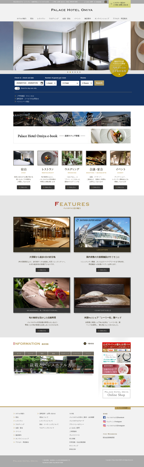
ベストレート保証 (23, 101)
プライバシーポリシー (76, 424)
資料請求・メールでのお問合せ (28, 99)
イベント (77, 18)
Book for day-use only (26, 88)
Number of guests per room (52, 78)
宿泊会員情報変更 (109, 437)
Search (99, 83)
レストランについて (46, 421)
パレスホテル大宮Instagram (115, 426)
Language (98, 1)
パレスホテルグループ (76, 421)
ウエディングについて (46, 428)
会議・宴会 (66, 18)
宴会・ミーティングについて (49, 424)
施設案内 (87, 18)
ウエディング (54, 18)
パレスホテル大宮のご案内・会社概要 (81, 417)
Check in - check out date (24, 78)
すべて (19, 353)
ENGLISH (72, 449)
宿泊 (31, 18)
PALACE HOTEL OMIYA (72, 10)
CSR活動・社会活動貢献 (77, 442)
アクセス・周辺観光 (120, 18)
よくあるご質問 (88, 1)
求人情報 (72, 438)
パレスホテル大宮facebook (115, 417)
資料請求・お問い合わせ (47, 413)
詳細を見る (24, 187)
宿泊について (43, 417)
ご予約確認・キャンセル (25, 96)
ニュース (30, 353)
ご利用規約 (73, 431)
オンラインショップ (102, 18)
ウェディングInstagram (114, 422)
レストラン (41, 18)
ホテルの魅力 (21, 18)
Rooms (83, 78)
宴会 (53, 353)
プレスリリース (74, 435)
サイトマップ (73, 446)
